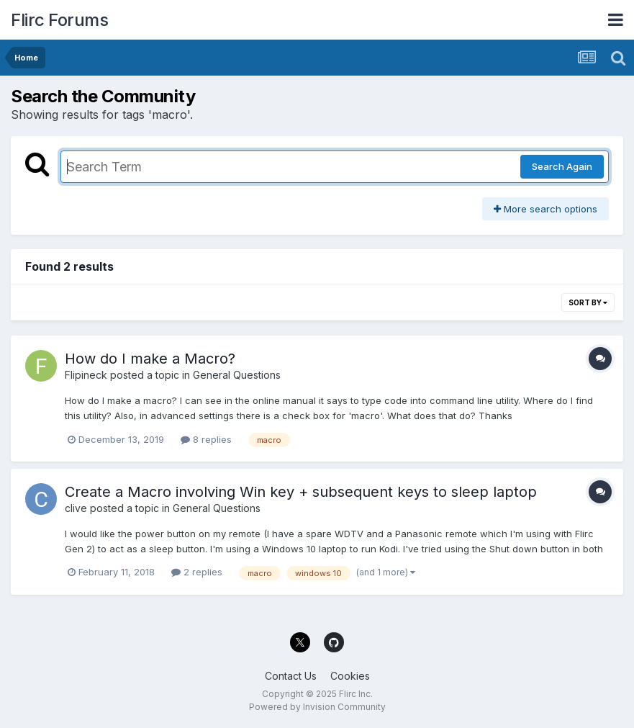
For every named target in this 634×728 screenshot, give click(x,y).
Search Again (562, 166)
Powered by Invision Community (317, 706)
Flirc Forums (59, 19)
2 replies (196, 572)
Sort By (588, 302)
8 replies (206, 439)
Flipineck (86, 375)
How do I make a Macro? (150, 358)
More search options (545, 209)
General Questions (237, 375)
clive (76, 508)
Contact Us (291, 676)
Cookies (350, 676)
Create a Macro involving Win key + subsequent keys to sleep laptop (301, 491)
